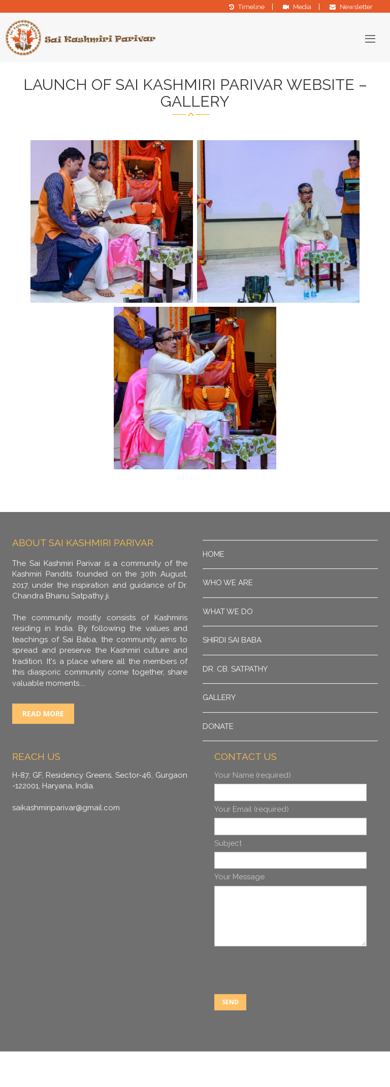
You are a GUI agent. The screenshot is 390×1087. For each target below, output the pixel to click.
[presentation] (291, 991)
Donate (218, 746)
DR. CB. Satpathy (235, 688)
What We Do (228, 631)
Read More (43, 733)
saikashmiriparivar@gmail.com (66, 827)
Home (213, 574)
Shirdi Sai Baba (232, 660)
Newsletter (356, 7)
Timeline (251, 7)
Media (302, 7)
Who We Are (228, 603)
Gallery (219, 717)
